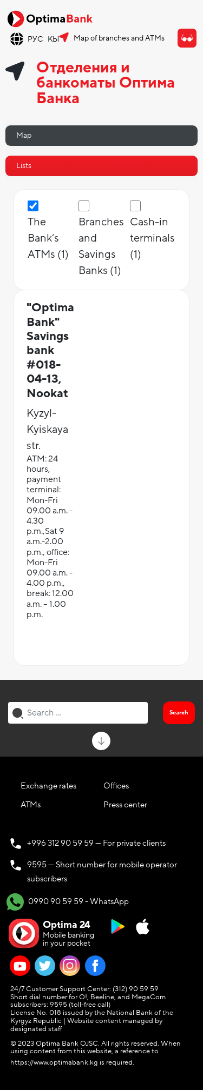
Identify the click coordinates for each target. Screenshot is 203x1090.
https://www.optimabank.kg (54, 1062)
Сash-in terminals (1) (152, 238)
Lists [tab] (23, 166)
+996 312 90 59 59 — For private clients (96, 843)
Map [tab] (23, 135)
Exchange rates (48, 785)
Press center (125, 804)
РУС (35, 39)
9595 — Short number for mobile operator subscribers (102, 871)
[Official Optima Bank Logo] (49, 18)
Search (178, 712)
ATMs (31, 804)
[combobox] (78, 712)
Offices (116, 785)
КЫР (56, 39)
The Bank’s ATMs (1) (48, 238)
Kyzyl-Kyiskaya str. (47, 429)
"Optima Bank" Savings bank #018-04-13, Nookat (50, 350)
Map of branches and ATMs (119, 38)
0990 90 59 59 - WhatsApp (67, 902)
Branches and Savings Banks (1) (101, 246)
